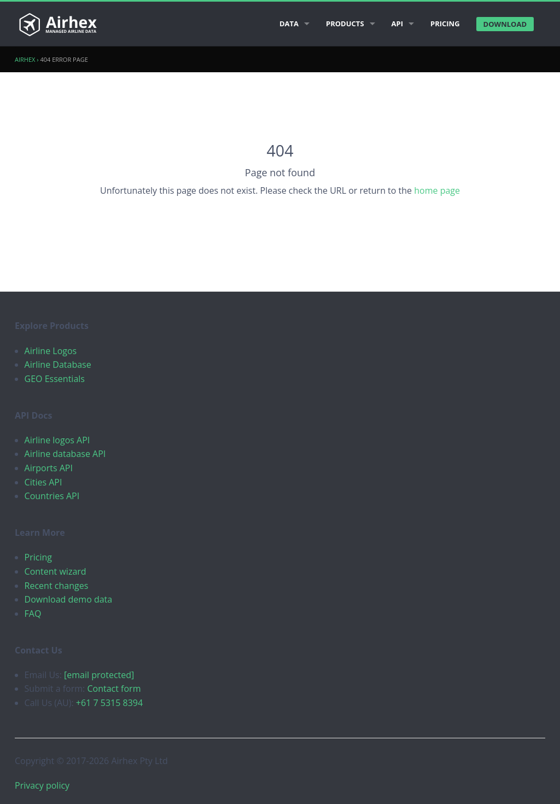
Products (345, 23)
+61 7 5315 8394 (109, 703)
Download (505, 24)
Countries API (52, 496)
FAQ (33, 614)
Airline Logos (51, 351)
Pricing (445, 23)
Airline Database (58, 364)
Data (289, 23)
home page (437, 190)
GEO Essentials (55, 379)
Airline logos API (57, 440)
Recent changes (57, 586)
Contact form (114, 688)
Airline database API (65, 454)
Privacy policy (42, 785)
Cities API (43, 482)
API (397, 23)
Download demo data (69, 599)
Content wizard (55, 571)
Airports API (49, 468)
